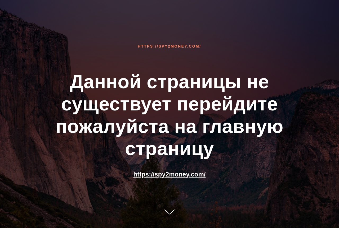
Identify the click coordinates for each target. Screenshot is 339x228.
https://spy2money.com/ (169, 46)
